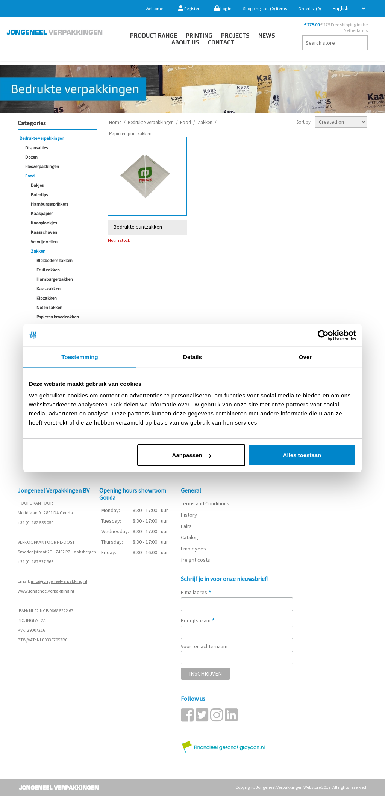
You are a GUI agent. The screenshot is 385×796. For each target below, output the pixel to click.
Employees (193, 548)
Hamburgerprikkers (49, 204)
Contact (221, 42)
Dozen (31, 157)
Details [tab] (192, 356)
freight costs (195, 559)
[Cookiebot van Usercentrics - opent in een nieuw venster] (323, 335)
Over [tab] (305, 356)
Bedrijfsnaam (198, 620)
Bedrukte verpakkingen (42, 138)
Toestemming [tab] (79, 356)
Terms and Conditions (205, 503)
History (189, 514)
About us (185, 42)
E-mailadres (196, 592)
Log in (223, 8)
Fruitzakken (48, 270)
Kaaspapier (42, 213)
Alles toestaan (302, 455)
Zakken (38, 251)
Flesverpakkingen (42, 166)
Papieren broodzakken (57, 317)
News (266, 35)
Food (30, 176)
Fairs (186, 526)
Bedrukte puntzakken (138, 226)
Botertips (39, 194)
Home (115, 122)
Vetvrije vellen (44, 241)
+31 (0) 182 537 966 (35, 561)
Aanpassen (191, 455)
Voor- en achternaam (204, 646)
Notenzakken (49, 307)
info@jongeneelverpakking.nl (59, 581)
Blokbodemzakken (54, 260)
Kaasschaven (44, 232)
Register (188, 8)
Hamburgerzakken (54, 279)
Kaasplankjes (44, 223)
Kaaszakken (48, 288)
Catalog (189, 537)
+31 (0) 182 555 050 (35, 522)
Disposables (36, 147)
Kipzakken (46, 298)
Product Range (153, 35)
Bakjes (37, 185)
